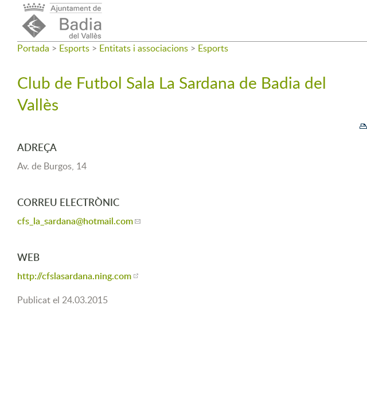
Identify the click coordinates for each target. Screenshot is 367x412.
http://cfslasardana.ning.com (74, 276)
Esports (74, 48)
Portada (33, 48)
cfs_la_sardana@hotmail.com (75, 221)
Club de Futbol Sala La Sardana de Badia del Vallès (171, 93)
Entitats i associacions (143, 48)
